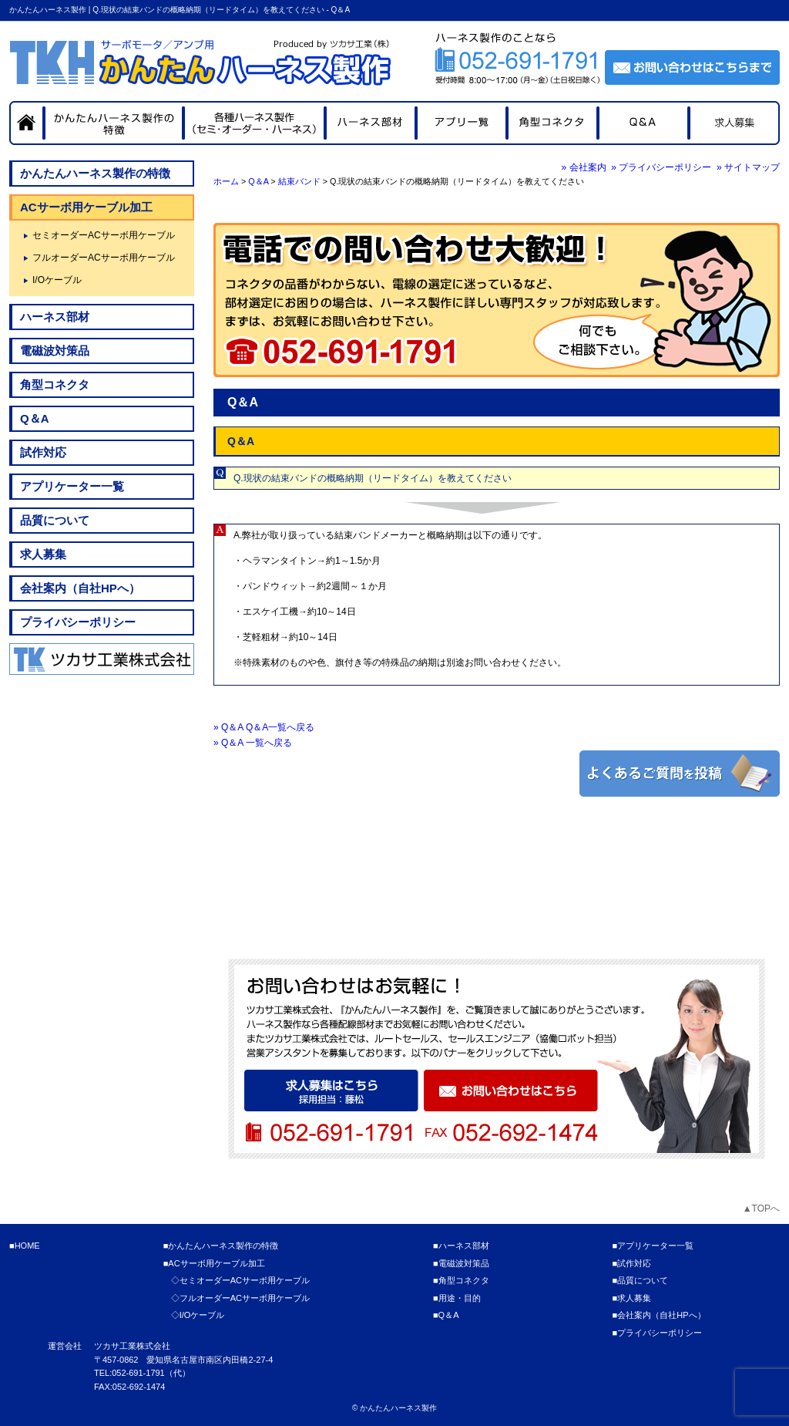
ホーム (226, 181)
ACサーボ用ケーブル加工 (86, 207)
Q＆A (258, 181)
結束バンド (299, 181)
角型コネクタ (54, 384)
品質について (54, 520)
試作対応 (43, 452)
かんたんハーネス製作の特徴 (95, 173)
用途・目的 (459, 1298)
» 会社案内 (584, 167)
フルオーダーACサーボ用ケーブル (103, 257)
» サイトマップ (748, 167)
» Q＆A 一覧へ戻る (252, 742)
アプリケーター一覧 (72, 486)
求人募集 (43, 554)
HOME (27, 1245)
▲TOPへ (761, 1208)
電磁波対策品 (54, 350)
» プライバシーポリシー (661, 167)
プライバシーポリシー (78, 622)
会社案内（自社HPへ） (80, 588)
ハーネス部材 (54, 316)
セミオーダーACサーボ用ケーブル (103, 235)
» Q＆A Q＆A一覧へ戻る (263, 727)
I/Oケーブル (57, 280)
